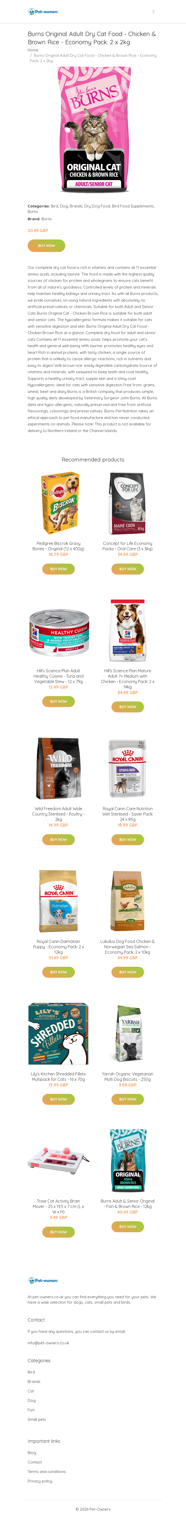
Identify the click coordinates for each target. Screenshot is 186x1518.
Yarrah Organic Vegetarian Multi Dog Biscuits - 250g (127, 1076)
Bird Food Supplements (133, 206)
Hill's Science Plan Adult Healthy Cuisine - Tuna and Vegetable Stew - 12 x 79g (59, 676)
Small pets (37, 1419)
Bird (54, 206)
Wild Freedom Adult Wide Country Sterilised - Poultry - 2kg (58, 814)
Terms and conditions (47, 1471)
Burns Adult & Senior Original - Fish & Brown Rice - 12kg (127, 1203)
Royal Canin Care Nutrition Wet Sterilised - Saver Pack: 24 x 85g (127, 814)
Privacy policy (40, 1481)
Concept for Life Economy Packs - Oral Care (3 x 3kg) (127, 546)
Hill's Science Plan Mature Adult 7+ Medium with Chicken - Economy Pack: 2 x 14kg (127, 678)
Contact (35, 1462)
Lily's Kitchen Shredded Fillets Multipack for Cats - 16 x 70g (58, 1076)
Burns (33, 211)
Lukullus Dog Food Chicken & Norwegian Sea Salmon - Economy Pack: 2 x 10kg (127, 947)
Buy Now (46, 245)
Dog (64, 206)
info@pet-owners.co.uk (48, 1342)
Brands (76, 206)
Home (33, 50)
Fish (31, 1409)
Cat (31, 1391)
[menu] (154, 11)
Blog (32, 1452)
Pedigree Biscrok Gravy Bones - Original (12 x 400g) (58, 546)
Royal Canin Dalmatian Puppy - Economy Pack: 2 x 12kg (58, 947)
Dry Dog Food (97, 206)
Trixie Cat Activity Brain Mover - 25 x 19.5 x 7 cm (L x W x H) (58, 1206)
